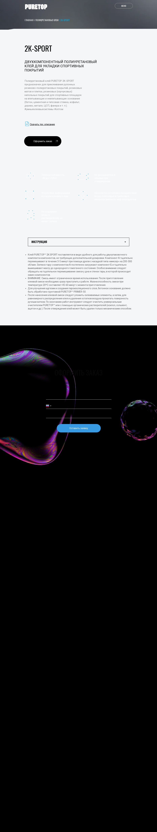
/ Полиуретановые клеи (46, 20)
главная (29, 20)
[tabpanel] (78, 288)
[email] (78, 415)
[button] (42, 141)
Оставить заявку (78, 428)
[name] (78, 397)
